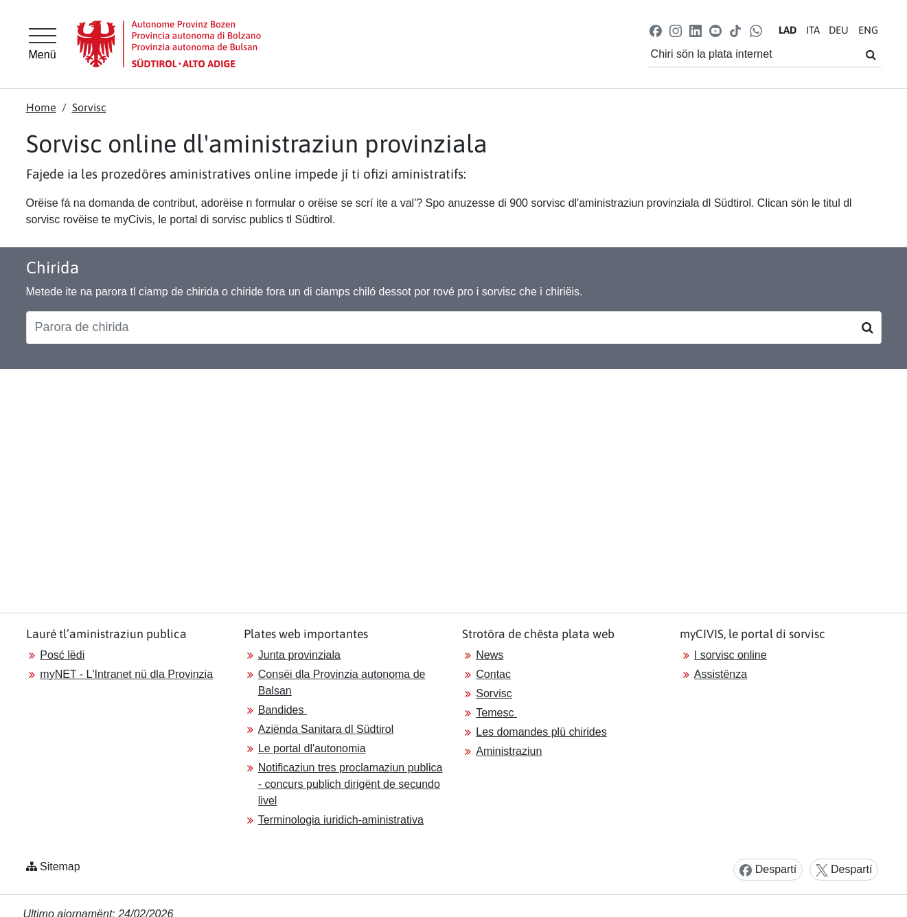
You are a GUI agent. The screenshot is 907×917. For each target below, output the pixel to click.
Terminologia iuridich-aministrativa (341, 820)
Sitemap (60, 866)
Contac (493, 674)
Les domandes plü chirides (541, 732)
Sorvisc (89, 107)
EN (868, 30)
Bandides (282, 710)
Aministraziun (509, 751)
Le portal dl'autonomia (312, 748)
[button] (655, 30)
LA (787, 30)
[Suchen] (867, 327)
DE (839, 30)
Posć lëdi (62, 655)
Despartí (767, 869)
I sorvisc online (730, 655)
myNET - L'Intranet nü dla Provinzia (126, 674)
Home (41, 107)
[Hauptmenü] (42, 44)
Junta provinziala (299, 655)
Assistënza (720, 674)
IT (813, 30)
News (489, 655)
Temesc (496, 712)
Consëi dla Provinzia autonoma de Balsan (342, 682)
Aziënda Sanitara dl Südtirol (325, 729)
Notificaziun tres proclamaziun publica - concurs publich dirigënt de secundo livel (350, 784)
